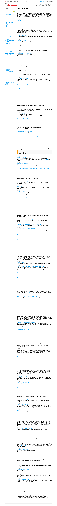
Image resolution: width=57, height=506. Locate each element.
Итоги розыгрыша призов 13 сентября (23, 69)
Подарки (6, 85)
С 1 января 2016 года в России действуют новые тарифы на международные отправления (31, 181)
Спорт (6, 31)
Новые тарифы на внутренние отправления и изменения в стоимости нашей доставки (30, 266)
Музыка (7, 27)
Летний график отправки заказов (22, 78)
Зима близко (19, 234)
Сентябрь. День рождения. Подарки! (23, 469)
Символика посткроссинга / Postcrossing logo (24, 197)
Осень (6, 68)
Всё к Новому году (8, 86)
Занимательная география (24, 445)
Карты (6, 23)
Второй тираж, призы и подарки (22, 435)
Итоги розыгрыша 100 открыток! (22, 118)
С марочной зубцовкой (9, 76)
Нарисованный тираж (20, 262)
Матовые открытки (8, 37)
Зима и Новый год (8, 66)
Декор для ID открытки (9, 56)
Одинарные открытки (9, 51)
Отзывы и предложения (48, 5)
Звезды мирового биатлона (9, 45)
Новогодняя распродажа (21, 58)
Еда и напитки (8, 20)
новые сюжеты (27, 292)
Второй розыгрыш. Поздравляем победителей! (24, 428)
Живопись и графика (8, 21)
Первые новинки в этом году (21, 289)
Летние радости (19, 363)
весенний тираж (21, 274)
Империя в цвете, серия (9, 13)
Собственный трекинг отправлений (22, 404)
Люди (6, 25)
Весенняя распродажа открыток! (22, 84)
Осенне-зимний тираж (20, 315)
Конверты (6, 84)
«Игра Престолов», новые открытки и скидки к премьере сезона (27, 88)
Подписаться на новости (48, 4)
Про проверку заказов (20, 27)
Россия (6, 75)
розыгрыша (48, 357)
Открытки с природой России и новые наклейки (24, 255)
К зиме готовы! (19, 186)
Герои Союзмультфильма (9, 12)
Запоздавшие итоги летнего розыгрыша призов (24, 356)
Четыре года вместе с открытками (22, 163)
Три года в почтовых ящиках (21, 191)
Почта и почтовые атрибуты (9, 73)
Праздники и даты (8, 74)
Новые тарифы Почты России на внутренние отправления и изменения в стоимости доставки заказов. (33, 219)
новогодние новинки (44, 65)
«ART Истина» (7, 42)
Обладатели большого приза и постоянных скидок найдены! (26, 322)
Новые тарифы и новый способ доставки (23, 382)
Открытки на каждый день (9, 50)
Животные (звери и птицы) (9, 22)
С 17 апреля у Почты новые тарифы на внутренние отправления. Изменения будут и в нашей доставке (33, 168)
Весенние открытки (20, 387)
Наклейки (7, 83)
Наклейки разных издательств (9, 81)
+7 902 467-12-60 (41, 4)
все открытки (45, 159)
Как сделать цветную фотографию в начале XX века (25, 486)
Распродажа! (19, 410)
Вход (43, 1)
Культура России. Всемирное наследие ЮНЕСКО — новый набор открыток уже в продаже (31, 206)
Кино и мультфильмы (8, 46)
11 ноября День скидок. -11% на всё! (23, 104)
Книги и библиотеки (8, 24)
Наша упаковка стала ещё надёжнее (23, 349)
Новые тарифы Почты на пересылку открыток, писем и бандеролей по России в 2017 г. (31, 141)
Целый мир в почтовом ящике (22, 416)
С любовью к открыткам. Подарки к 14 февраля (24, 277)
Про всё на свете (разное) (9, 36)
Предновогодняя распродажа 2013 (22, 304)
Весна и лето (7, 67)
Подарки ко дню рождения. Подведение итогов (24, 449)
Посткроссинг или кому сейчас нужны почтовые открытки (26, 479)
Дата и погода (8, 55)
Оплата (8, 1)
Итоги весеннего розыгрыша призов (23, 376)
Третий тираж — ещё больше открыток (23, 399)
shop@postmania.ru (39, 5)
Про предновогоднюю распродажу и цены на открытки (26, 228)
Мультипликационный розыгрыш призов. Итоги (24, 335)
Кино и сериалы (8, 72)
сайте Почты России (40, 269)
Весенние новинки (20, 272)
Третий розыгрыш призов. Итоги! (22, 393)
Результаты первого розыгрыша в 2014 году (24, 282)
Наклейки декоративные (9, 65)
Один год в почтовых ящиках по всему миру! (24, 329)
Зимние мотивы (8, 38)
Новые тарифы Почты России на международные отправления (27, 296)
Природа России (22, 209)
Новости (6, 1)
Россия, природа (8, 30)
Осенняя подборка (8, 39)
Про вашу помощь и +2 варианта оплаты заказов (25, 463)
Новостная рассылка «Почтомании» (22, 455)
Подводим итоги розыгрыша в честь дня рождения (25, 244)
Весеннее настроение (9, 11)
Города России (8, 44)
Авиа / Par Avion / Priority (9, 54)
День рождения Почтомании (21, 73)
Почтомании (20, 133)
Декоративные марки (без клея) (10, 82)
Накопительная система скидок (22, 201)
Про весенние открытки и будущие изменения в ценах (26, 174)
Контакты (20, 1)
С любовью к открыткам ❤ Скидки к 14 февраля (24, 53)
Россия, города (8, 29)
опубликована (34, 169)
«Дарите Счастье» (8, 43)
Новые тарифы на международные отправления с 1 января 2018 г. (27, 136)
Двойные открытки (8, 52)
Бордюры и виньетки (8, 69)
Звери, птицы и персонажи (9, 71)
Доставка (11, 1)
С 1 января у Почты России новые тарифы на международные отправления (29, 224)
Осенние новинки (20, 239)
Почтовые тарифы (24, 1)
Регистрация (41, 1)
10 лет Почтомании (20, 20)
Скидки (14, 1)
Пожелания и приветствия (9, 57)
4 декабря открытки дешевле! (22, 157)
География (16, 1)
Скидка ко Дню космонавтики (22, 113)
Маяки (6, 26)
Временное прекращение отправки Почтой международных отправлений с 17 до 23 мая (31, 369)
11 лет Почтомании (20, 10)
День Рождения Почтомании (21, 40)
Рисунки (7, 28)
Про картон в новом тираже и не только (23, 35)
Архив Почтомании (8, 88)
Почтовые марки (7, 47)
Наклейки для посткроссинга (9, 53)
